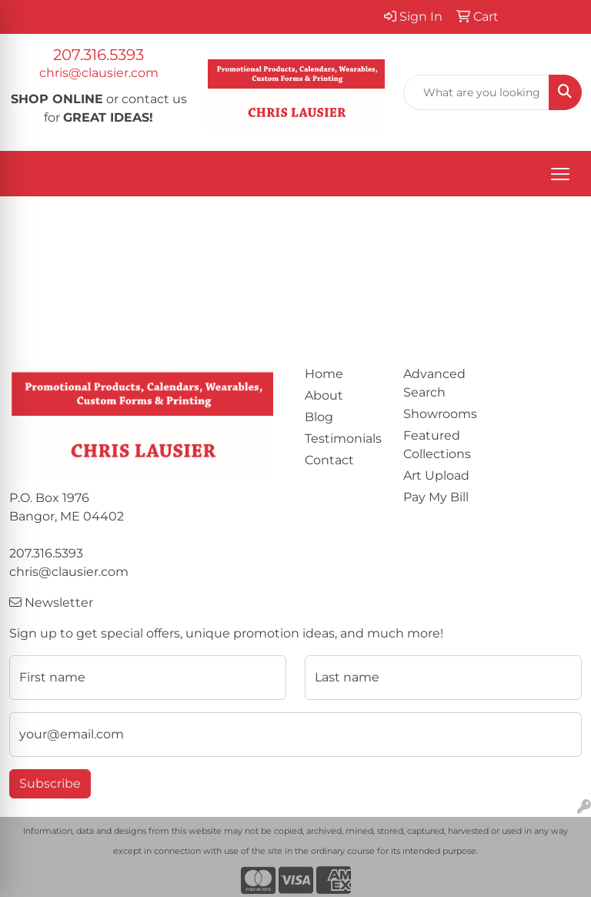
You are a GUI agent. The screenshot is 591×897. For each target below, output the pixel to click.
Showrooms (440, 414)
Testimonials (343, 438)
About (324, 395)
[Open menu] (560, 174)
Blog (319, 417)
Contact (329, 460)
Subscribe (50, 783)
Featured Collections (437, 444)
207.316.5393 (98, 54)
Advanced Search (434, 383)
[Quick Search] (476, 92)
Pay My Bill (436, 497)
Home (324, 373)
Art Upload (436, 475)
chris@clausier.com (99, 72)
